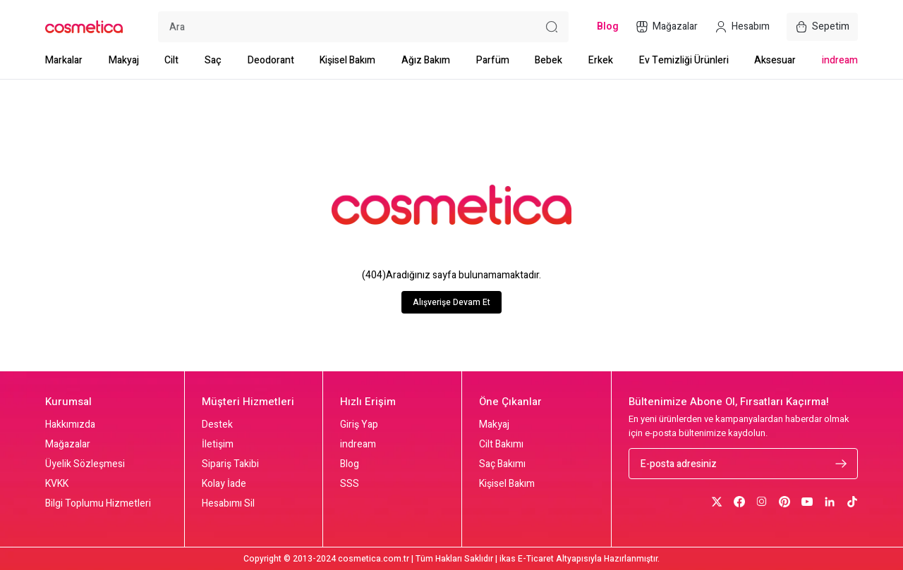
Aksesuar (775, 60)
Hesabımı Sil (228, 504)
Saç (213, 60)
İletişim (218, 445)
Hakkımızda (70, 425)
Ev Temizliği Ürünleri (684, 60)
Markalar (64, 60)
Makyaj (124, 60)
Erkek (600, 60)
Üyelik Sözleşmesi (85, 464)
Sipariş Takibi (230, 464)
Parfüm (492, 60)
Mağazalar (67, 445)
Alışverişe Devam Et (451, 302)
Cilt (171, 60)
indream (840, 60)
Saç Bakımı (502, 464)
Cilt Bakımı (501, 445)
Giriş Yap (359, 425)
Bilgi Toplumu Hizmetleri (98, 504)
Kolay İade (224, 484)
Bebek (548, 60)
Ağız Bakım (425, 60)
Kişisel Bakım (347, 60)
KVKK (56, 484)
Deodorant (271, 60)
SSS (349, 484)
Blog (349, 464)
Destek (217, 425)
